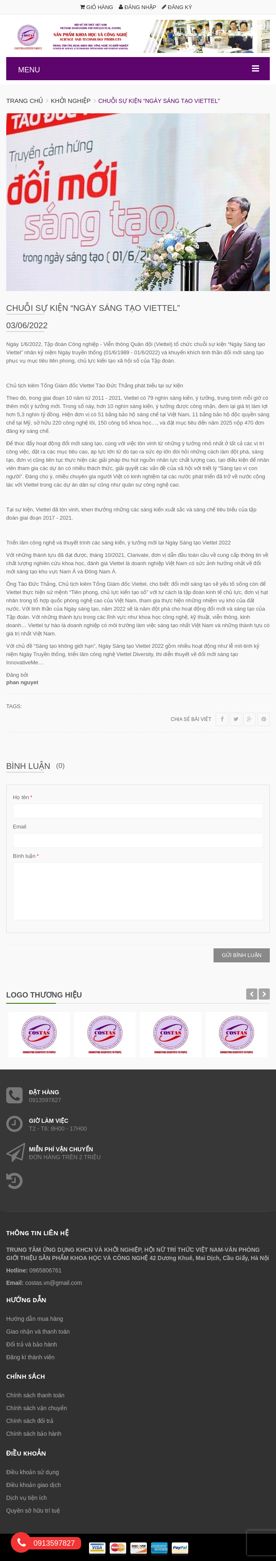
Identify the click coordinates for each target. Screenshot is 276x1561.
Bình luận (24, 856)
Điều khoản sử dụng (32, 1472)
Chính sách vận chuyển (36, 1408)
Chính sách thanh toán (35, 1395)
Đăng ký (177, 7)
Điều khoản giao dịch (33, 1485)
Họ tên (21, 797)
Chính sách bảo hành (33, 1433)
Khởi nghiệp (71, 100)
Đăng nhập (137, 7)
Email (19, 826)
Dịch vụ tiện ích (26, 1497)
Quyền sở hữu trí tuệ (33, 1510)
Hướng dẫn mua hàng (34, 1318)
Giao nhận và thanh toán (38, 1331)
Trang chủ (24, 100)
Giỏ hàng (96, 7)
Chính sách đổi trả (29, 1421)
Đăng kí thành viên (30, 1357)
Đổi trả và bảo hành (31, 1344)
